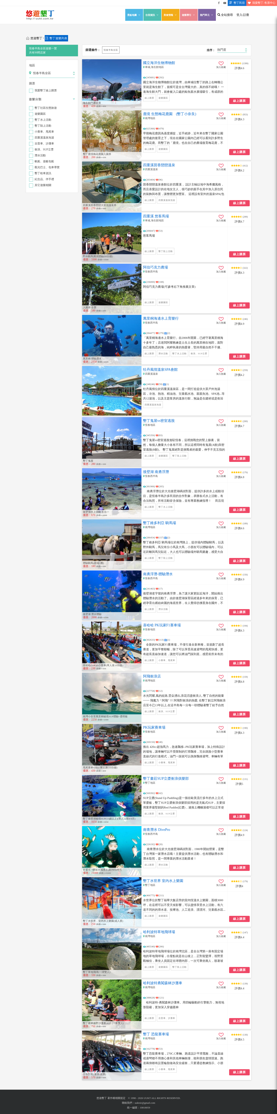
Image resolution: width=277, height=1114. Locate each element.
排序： (211, 50)
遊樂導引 (189, 14)
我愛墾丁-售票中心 (260, 3)
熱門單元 (207, 14)
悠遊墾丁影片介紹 (225, 3)
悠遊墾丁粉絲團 (219, 3)
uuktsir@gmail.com (145, 1102)
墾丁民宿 (236, 3)
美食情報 (170, 14)
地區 (32, 65)
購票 (32, 83)
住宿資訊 (152, 14)
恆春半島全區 (111, 50)
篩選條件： (92, 50)
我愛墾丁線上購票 (46, 90)
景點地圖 (134, 14)
